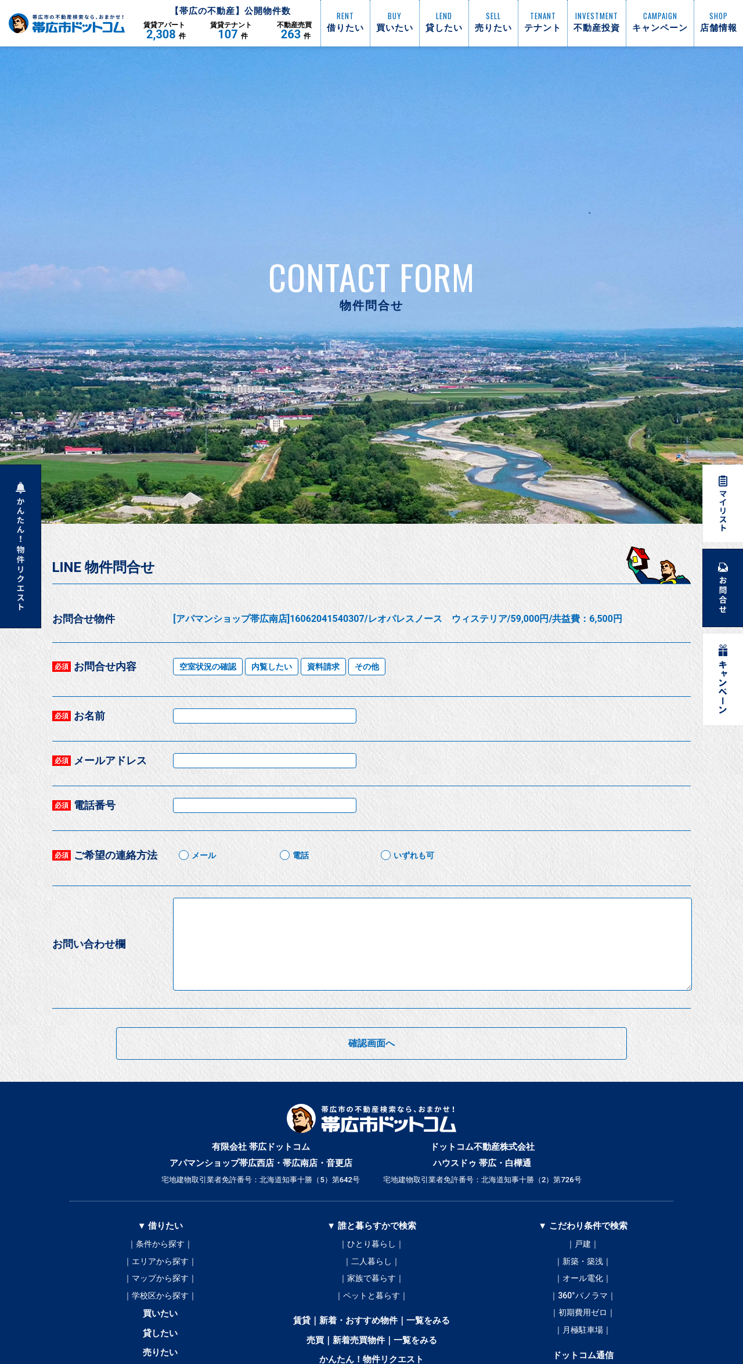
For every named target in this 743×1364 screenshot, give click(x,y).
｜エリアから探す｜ (160, 1261)
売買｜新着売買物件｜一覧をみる (371, 1342)
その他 (367, 666)
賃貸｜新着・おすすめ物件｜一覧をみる (371, 1322)
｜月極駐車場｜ (582, 1331)
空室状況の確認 (207, 666)
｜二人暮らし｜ (371, 1261)
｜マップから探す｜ (160, 1279)
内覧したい (271, 666)
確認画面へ (371, 1043)
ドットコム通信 (583, 1357)
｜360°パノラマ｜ (582, 1296)
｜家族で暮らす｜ (371, 1279)
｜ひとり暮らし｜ (371, 1244)
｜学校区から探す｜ (160, 1296)
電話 (301, 855)
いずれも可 (414, 855)
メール (204, 855)
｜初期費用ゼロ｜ (582, 1314)
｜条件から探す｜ (160, 1244)
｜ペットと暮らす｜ (371, 1296)
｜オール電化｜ (582, 1279)
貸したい (160, 1335)
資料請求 (323, 666)
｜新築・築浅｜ (582, 1261)
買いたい (160, 1315)
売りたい (160, 1354)
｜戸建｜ (583, 1244)
